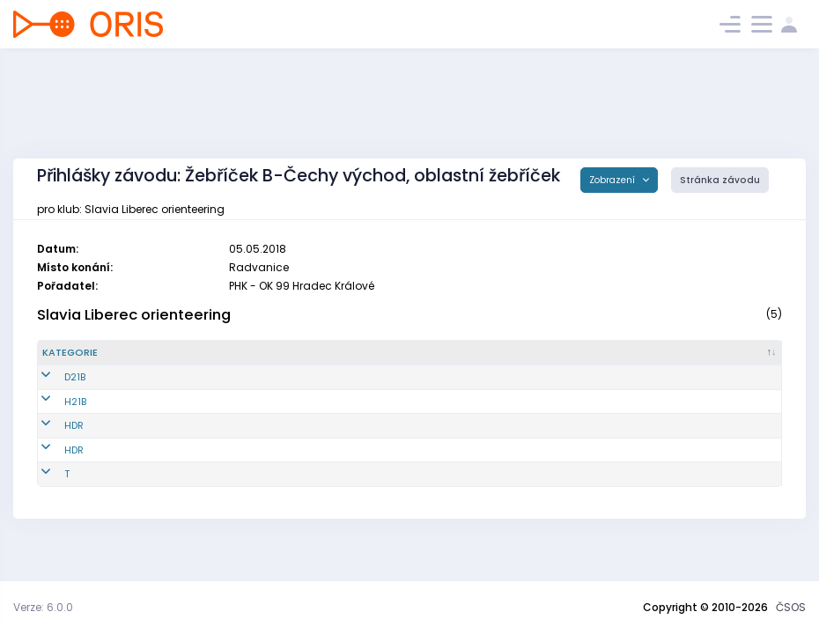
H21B (53, 401)
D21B (52, 377)
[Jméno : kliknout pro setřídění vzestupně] (418, 353)
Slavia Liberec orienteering (134, 315)
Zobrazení (613, 180)
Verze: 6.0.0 (43, 607)
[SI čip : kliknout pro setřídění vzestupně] (723, 353)
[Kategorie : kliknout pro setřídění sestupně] (105, 353)
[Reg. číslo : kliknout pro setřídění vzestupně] (232, 353)
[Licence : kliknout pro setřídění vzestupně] (605, 353)
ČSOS (791, 607)
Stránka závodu (720, 180)
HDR (52, 425)
